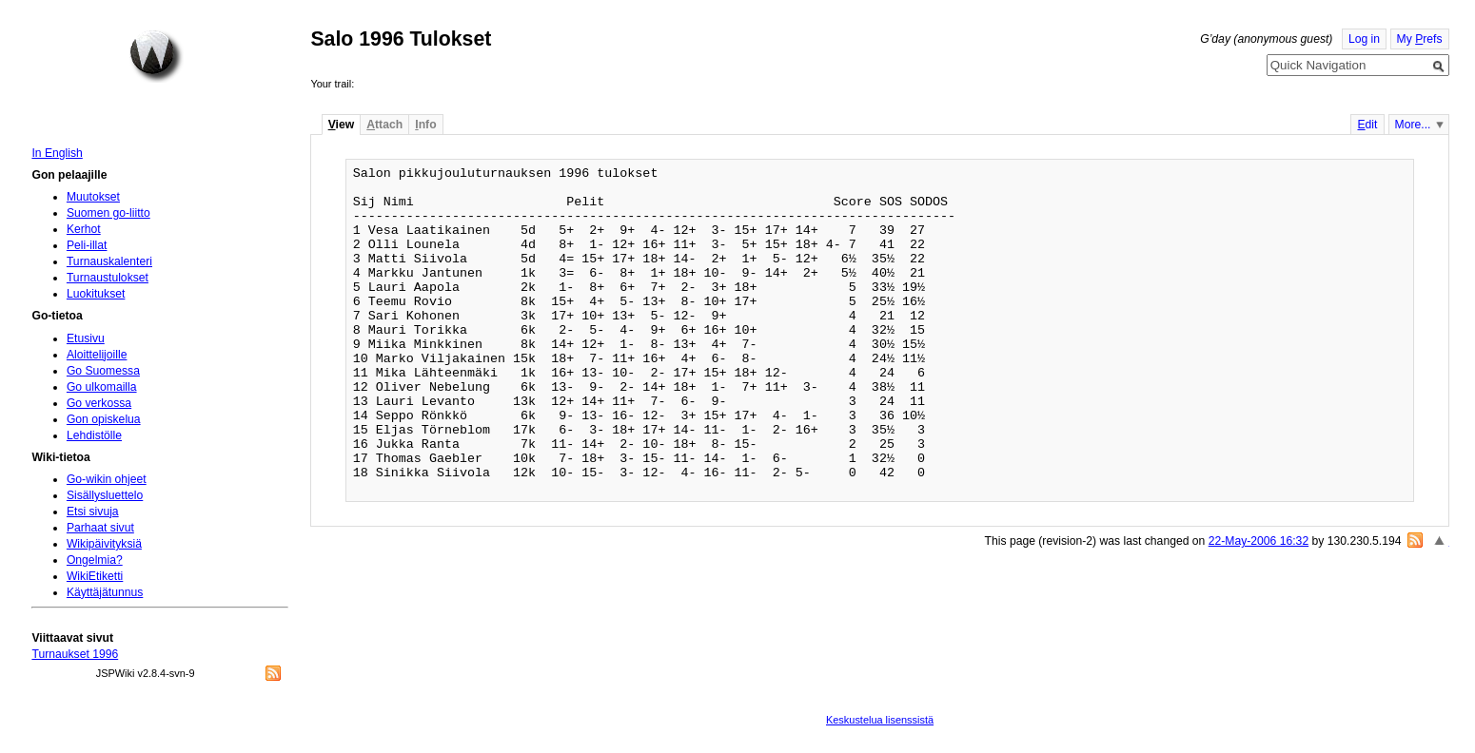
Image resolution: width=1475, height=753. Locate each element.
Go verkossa (99, 403)
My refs (1420, 39)
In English (56, 153)
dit (1367, 124)
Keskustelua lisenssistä (880, 719)
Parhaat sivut (100, 527)
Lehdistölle (94, 435)
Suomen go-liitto (108, 213)
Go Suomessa (103, 370)
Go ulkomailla (102, 387)
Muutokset (93, 196)
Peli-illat (87, 245)
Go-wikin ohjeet (107, 479)
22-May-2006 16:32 (1258, 541)
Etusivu (86, 338)
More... (1413, 124)
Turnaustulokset (107, 277)
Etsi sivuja (93, 511)
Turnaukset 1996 (74, 654)
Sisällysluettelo (105, 495)
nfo (425, 124)
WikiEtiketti (95, 576)
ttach (384, 124)
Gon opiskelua (104, 419)
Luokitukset (96, 293)
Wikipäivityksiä (104, 543)
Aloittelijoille (97, 354)
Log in (1364, 39)
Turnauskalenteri (109, 261)
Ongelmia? (95, 560)
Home (156, 56)
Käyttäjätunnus (105, 592)
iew (341, 124)
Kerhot (84, 229)
